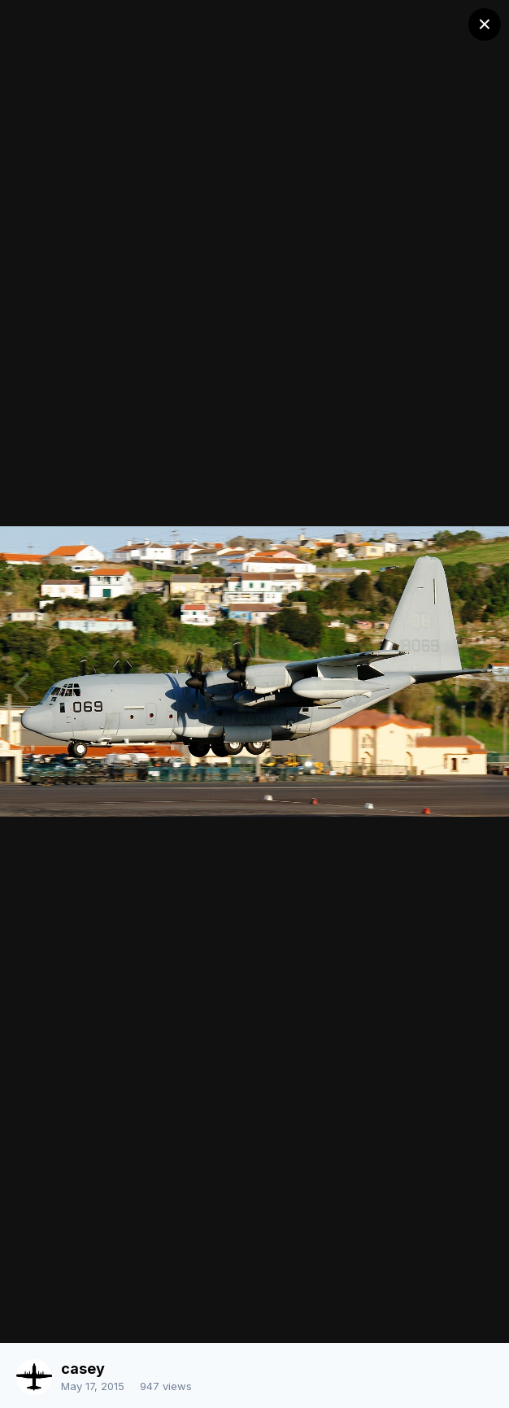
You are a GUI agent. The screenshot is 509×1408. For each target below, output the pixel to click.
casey (83, 1368)
